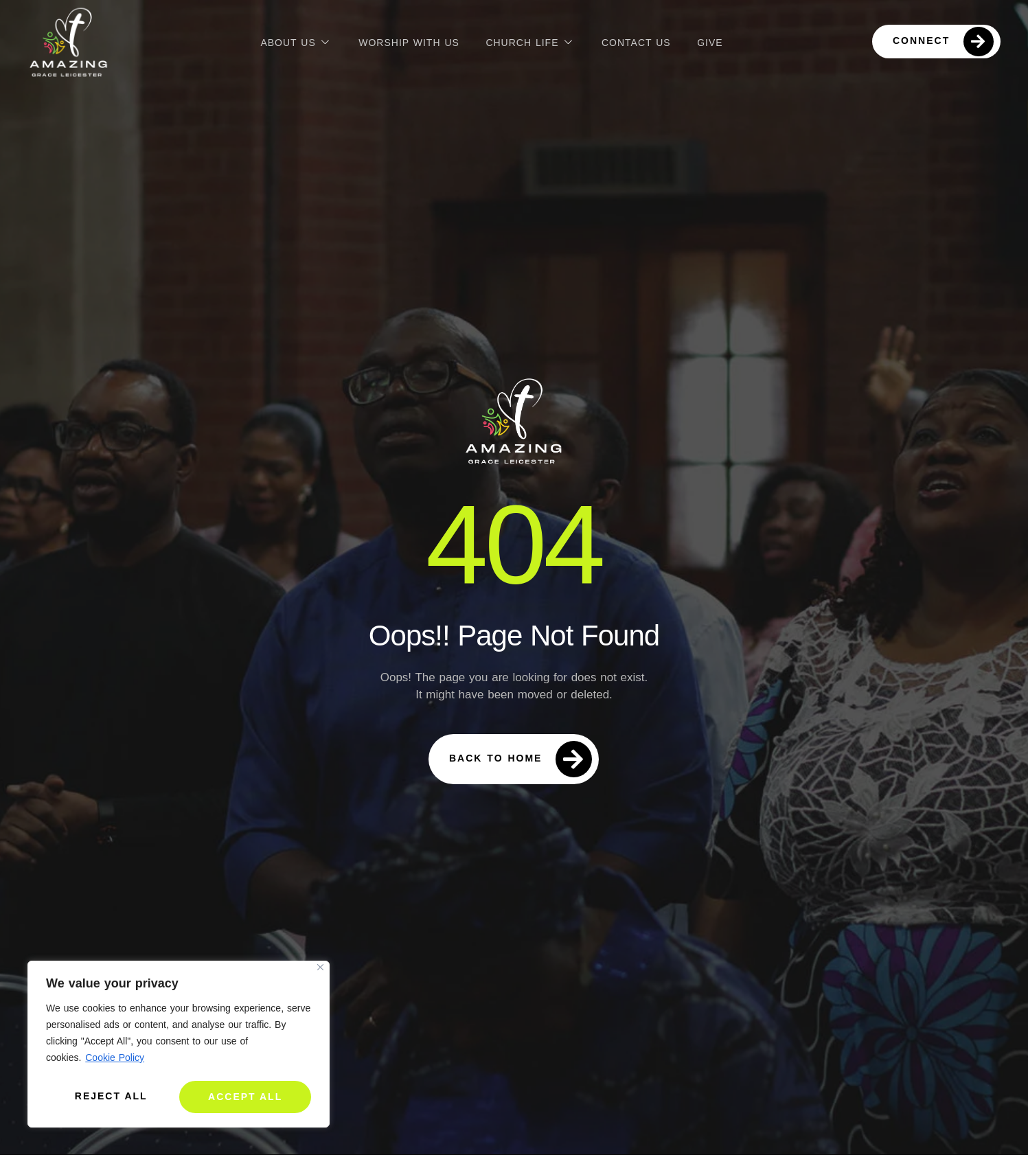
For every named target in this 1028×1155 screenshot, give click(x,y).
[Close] (320, 971)
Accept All (246, 1096)
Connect (943, 41)
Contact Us (637, 41)
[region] (178, 1046)
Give (711, 41)
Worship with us (407, 41)
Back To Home (520, 759)
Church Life (530, 41)
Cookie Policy (114, 1061)
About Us (294, 41)
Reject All (110, 1096)
